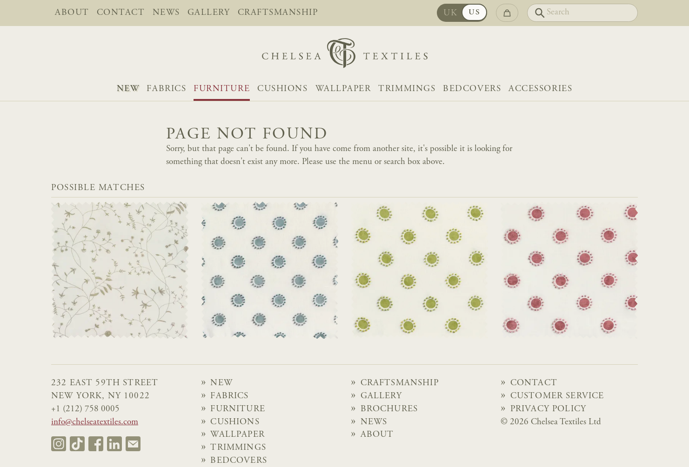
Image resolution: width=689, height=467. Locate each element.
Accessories (540, 89)
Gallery (208, 13)
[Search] (582, 13)
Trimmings (406, 89)
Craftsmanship (278, 13)
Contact (121, 13)
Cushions (282, 89)
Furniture (222, 89)
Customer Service (557, 396)
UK (450, 13)
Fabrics (166, 89)
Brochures (389, 409)
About (72, 13)
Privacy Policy (548, 409)
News (166, 13)
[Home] (344, 55)
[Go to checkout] (507, 13)
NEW (128, 89)
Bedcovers (472, 89)
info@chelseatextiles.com (94, 422)
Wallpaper (343, 89)
